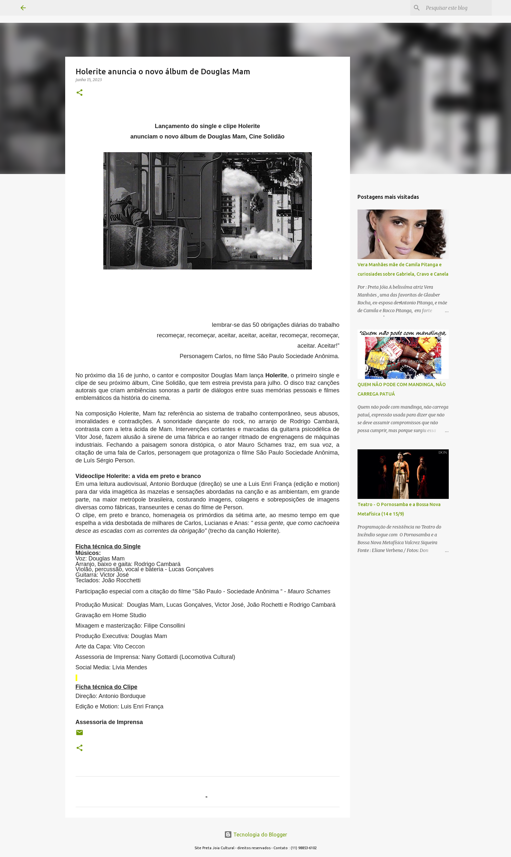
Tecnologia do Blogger (255, 834)
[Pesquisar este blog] (457, 8)
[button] (79, 93)
